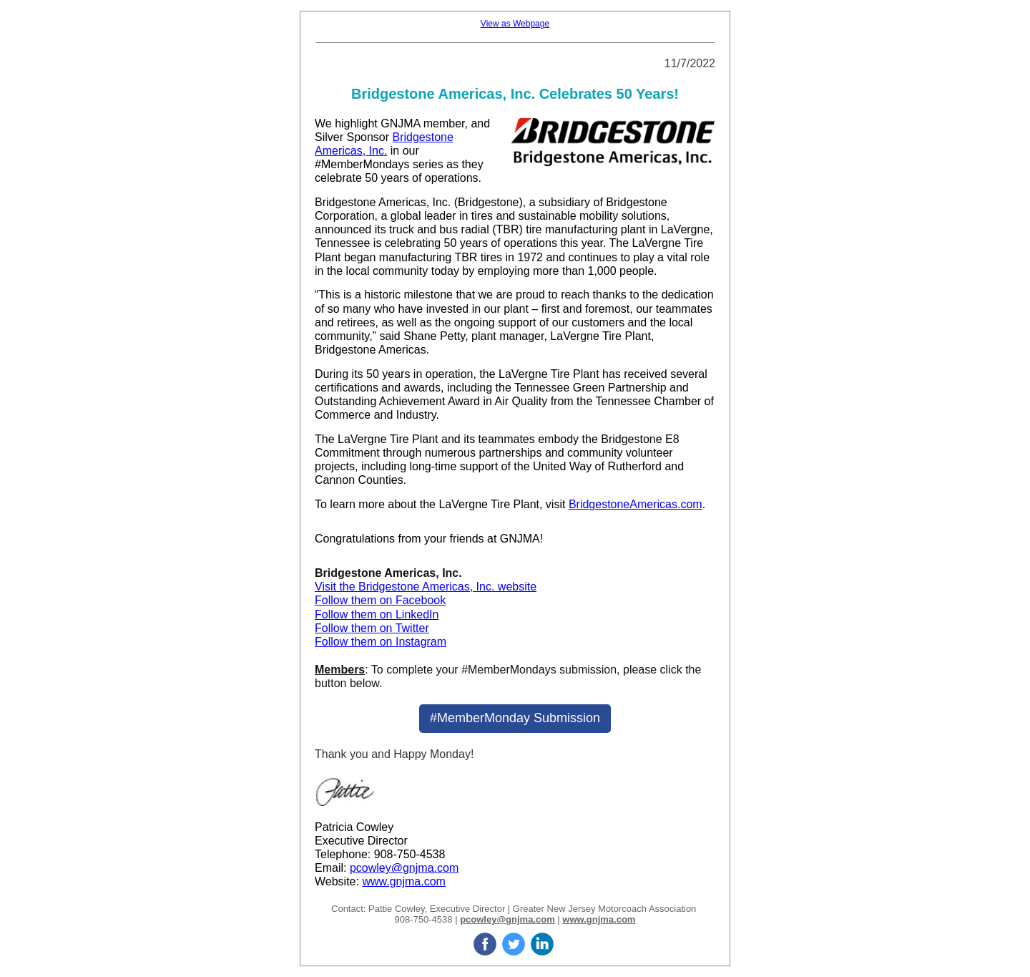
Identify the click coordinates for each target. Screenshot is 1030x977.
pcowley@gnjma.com (404, 868)
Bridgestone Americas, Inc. (383, 202)
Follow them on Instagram (380, 642)
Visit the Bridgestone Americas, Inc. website (425, 586)
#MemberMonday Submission (515, 718)
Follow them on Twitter (372, 628)
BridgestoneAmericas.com (635, 504)
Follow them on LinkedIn (376, 614)
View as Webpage (515, 24)
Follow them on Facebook (380, 600)
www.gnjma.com (403, 881)
